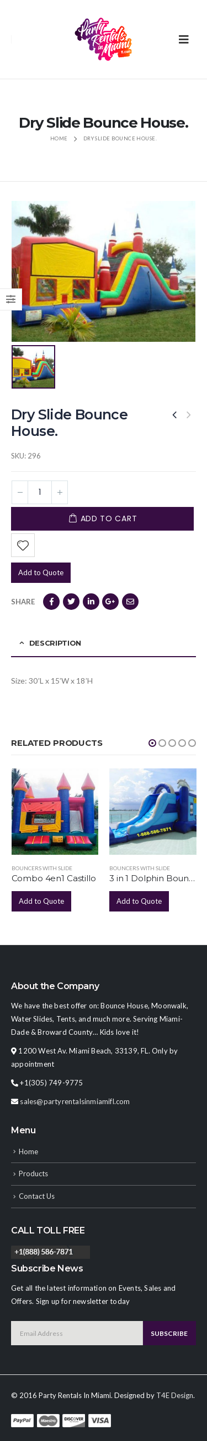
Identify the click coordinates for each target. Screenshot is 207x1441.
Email (130, 601)
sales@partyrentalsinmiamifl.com (75, 1101)
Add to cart (109, 518)
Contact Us (37, 1196)
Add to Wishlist (23, 545)
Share (23, 601)
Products (33, 1173)
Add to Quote (40, 572)
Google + (110, 601)
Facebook (51, 601)
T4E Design (174, 1395)
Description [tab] (55, 642)
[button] (152, 743)
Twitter (71, 601)
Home (28, 1151)
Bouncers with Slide (42, 868)
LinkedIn (91, 601)
